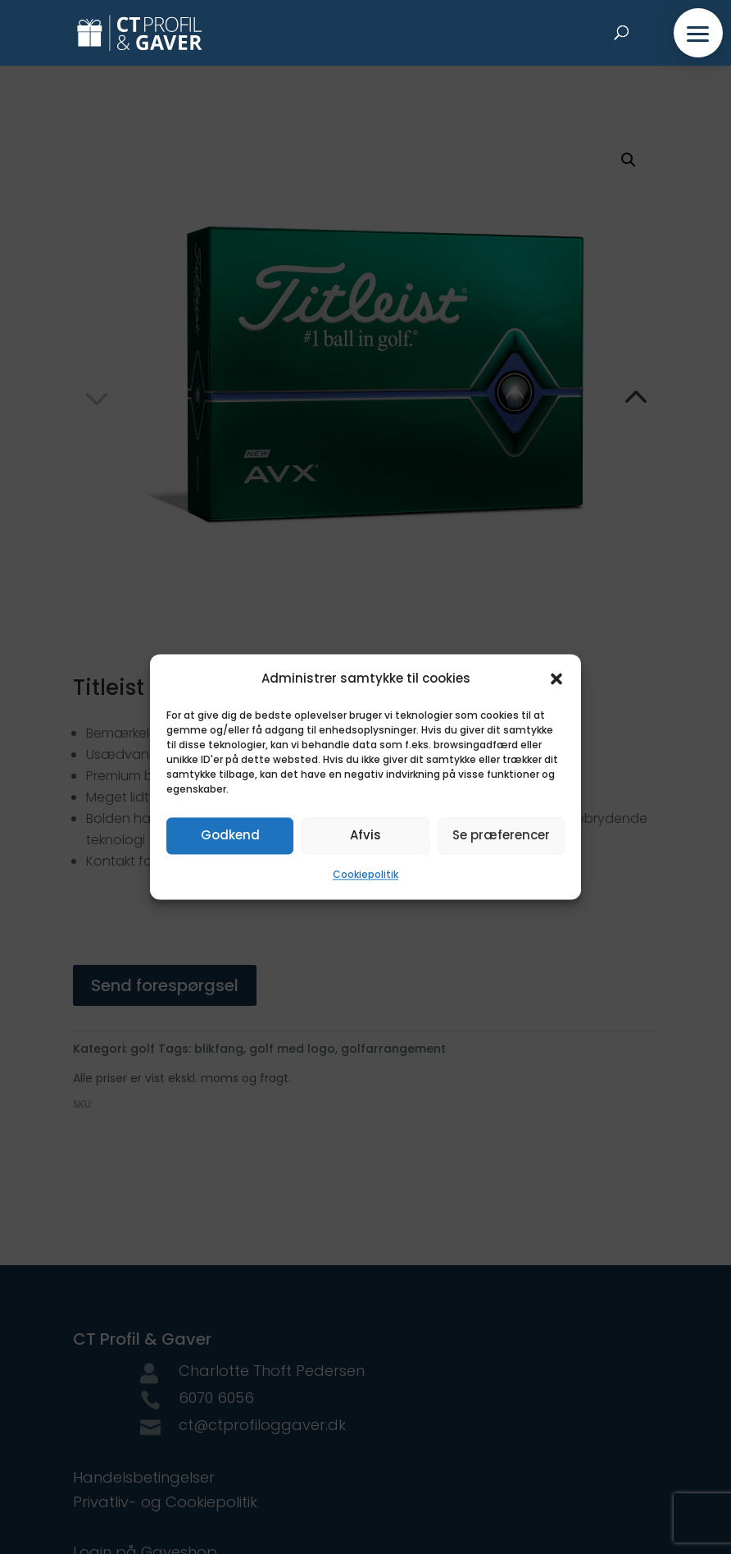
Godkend (230, 835)
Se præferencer (501, 835)
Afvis (365, 835)
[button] (556, 679)
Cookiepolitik (365, 874)
